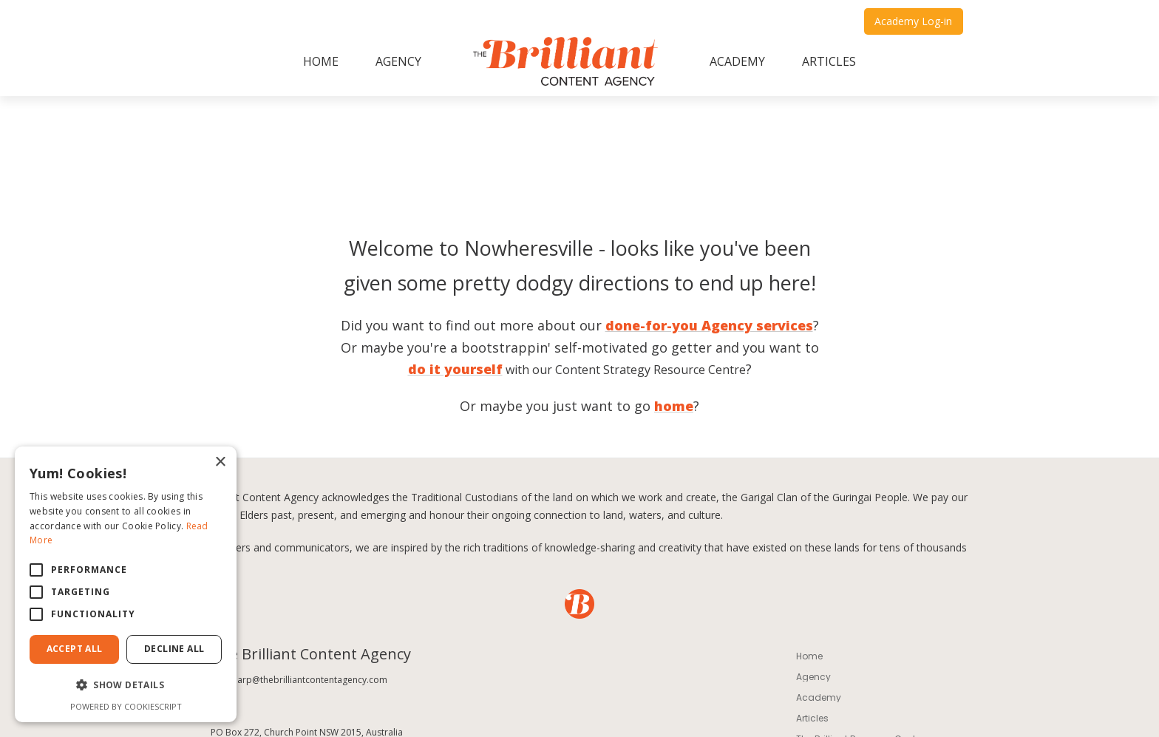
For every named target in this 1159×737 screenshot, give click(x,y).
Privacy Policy (419, 659)
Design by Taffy (796, 708)
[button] (126, 685)
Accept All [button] (75, 648)
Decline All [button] (174, 648)
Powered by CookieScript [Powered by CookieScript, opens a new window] (126, 706)
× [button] (219, 462)
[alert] (126, 584)
